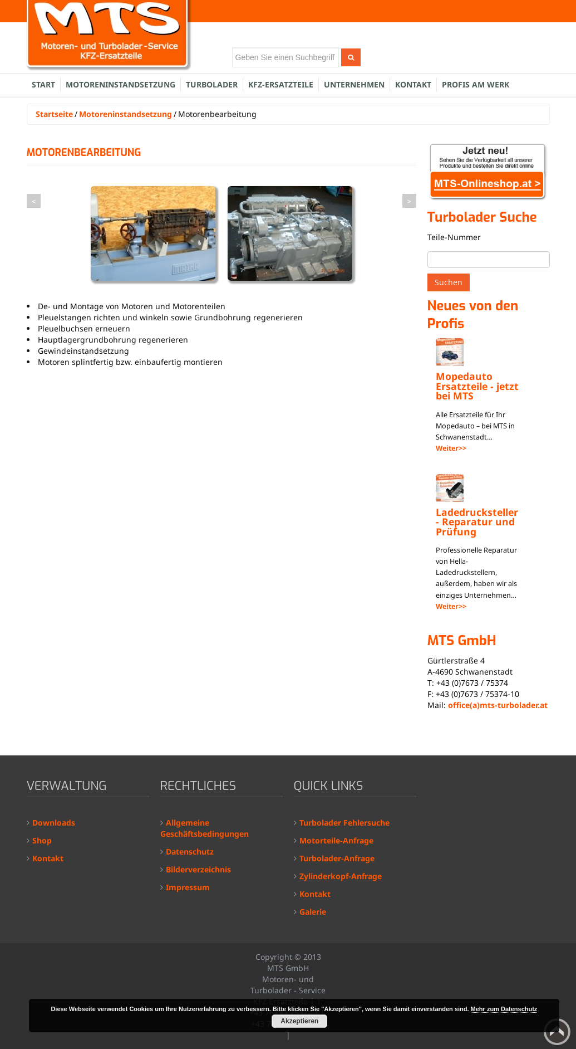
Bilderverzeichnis (198, 869)
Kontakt (413, 84)
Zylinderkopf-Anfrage (340, 876)
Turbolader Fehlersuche (344, 822)
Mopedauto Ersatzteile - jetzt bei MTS (477, 385)
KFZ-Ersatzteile (280, 84)
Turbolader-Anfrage (337, 858)
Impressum (188, 887)
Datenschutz (190, 851)
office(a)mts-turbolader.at (498, 705)
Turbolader (212, 84)
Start (43, 84)
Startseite (54, 114)
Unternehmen (354, 84)
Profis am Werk (475, 84)
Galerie (312, 911)
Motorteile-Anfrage (336, 840)
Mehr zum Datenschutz (504, 1009)
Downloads (53, 822)
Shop (42, 840)
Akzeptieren (299, 1021)
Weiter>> (451, 448)
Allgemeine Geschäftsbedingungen (204, 828)
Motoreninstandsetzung (120, 84)
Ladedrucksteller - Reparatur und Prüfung (477, 521)
